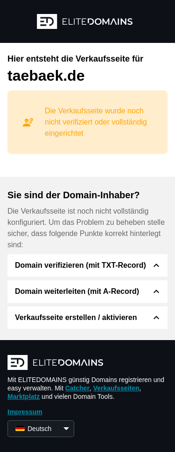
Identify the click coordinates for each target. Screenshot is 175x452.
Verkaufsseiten (116, 388)
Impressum (24, 412)
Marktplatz (23, 396)
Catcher (77, 388)
